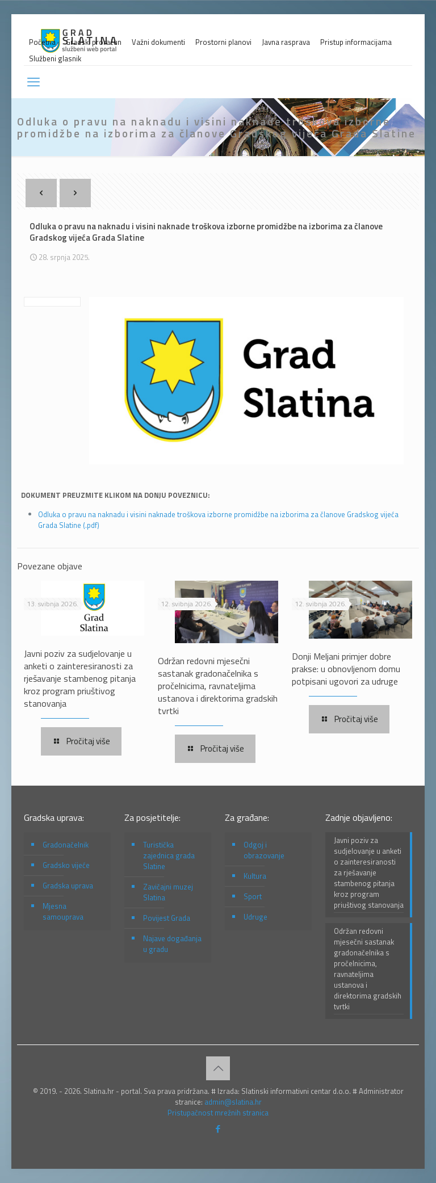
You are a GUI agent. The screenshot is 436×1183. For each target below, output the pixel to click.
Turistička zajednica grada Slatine (169, 855)
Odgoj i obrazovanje (264, 850)
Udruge (255, 916)
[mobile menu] (33, 81)
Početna (42, 42)
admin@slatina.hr (233, 1102)
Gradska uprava (68, 885)
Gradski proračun (93, 42)
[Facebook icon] (218, 1128)
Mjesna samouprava (63, 911)
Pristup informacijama (356, 42)
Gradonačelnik (66, 844)
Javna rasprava (286, 42)
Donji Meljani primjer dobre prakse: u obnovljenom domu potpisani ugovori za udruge (346, 668)
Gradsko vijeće (66, 865)
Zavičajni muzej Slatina (168, 892)
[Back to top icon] (218, 1068)
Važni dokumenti (158, 42)
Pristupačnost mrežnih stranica (218, 1112)
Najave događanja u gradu (172, 944)
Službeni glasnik (55, 58)
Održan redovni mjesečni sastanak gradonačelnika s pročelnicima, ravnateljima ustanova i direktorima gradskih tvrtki (218, 686)
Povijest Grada (166, 918)
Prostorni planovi (223, 42)
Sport (253, 896)
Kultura (255, 876)
